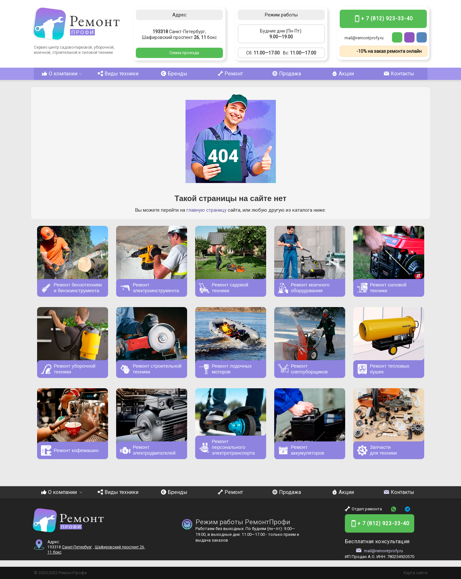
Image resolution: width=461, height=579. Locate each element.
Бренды (174, 74)
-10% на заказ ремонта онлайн (389, 51)
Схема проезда (184, 52)
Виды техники (118, 74)
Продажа (286, 74)
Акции (343, 74)
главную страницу (206, 210)
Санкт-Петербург (77, 547)
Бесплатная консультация (377, 541)
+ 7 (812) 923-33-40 (387, 18)
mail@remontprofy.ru (364, 37)
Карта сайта (415, 572)
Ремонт (230, 74)
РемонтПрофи (73, 572)
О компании (62, 74)
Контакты (399, 74)
